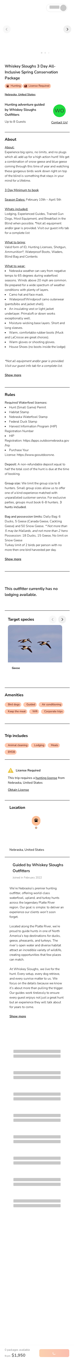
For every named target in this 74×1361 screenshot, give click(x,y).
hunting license (46, 778)
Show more (13, 375)
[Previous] (7, 29)
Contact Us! (59, 122)
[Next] (67, 29)
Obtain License (18, 790)
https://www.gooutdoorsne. (36, 455)
